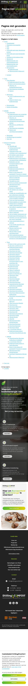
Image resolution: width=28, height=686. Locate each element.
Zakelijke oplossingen (14, 565)
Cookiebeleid (10, 43)
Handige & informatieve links (15, 57)
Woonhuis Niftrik (14, 327)
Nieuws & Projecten (9, 142)
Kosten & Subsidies (12, 107)
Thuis (5, 78)
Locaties (6, 368)
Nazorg (11, 91)
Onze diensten (11, 80)
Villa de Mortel (13, 317)
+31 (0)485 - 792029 (14, 588)
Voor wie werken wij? (14, 569)
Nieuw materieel (14, 212)
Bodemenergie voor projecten (18, 114)
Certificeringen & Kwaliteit (14, 137)
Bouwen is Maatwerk (15, 188)
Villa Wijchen (13, 277)
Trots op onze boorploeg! (16, 200)
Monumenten (10, 67)
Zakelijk (6, 110)
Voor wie (9, 139)
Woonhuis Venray (14, 265)
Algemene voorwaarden (13, 45)
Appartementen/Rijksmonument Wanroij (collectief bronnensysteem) (18, 177)
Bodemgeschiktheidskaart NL (17, 216)
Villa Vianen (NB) (14, 280)
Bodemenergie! (13, 69)
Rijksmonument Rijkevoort (16, 71)
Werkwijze (10, 94)
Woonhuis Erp (13, 305)
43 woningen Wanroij (15, 329)
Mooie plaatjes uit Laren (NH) (17, 202)
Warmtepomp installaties (16, 89)
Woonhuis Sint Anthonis (16, 291)
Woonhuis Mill (13, 287)
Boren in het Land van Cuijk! (17, 244)
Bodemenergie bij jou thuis (16, 82)
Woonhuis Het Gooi (14, 251)
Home (5, 41)
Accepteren (14, 675)
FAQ (8, 46)
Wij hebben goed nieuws (16, 155)
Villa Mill (11, 319)
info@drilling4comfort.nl (14, 581)
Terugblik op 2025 (14, 181)
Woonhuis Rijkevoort (15, 306)
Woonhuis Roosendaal (15, 252)
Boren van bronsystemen (16, 116)
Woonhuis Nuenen (14, 310)
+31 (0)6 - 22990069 (14, 590)
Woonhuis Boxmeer (14, 282)
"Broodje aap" (13, 146)
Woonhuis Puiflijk (14, 315)
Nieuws (9, 144)
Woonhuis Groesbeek (15, 289)
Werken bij (10, 59)
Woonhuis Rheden (14, 258)
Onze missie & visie (14, 567)
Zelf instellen (14, 679)
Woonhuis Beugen (14, 279)
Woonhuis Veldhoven (15, 256)
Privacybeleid (16, 626)
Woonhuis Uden (13, 275)
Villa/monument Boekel (16, 303)
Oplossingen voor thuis (14, 563)
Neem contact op (14, 508)
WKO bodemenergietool (16, 235)
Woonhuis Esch (13, 268)
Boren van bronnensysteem (17, 84)
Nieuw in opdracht (14, 270)
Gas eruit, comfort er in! (16, 156)
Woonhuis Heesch (14, 254)
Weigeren (14, 682)
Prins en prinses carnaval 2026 (18, 182)
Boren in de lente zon (15, 273)
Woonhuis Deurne (14, 272)
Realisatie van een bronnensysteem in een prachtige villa (16, 163)
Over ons (6, 363)
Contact (9, 75)
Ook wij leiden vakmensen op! (17, 214)
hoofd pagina (20, 35)
